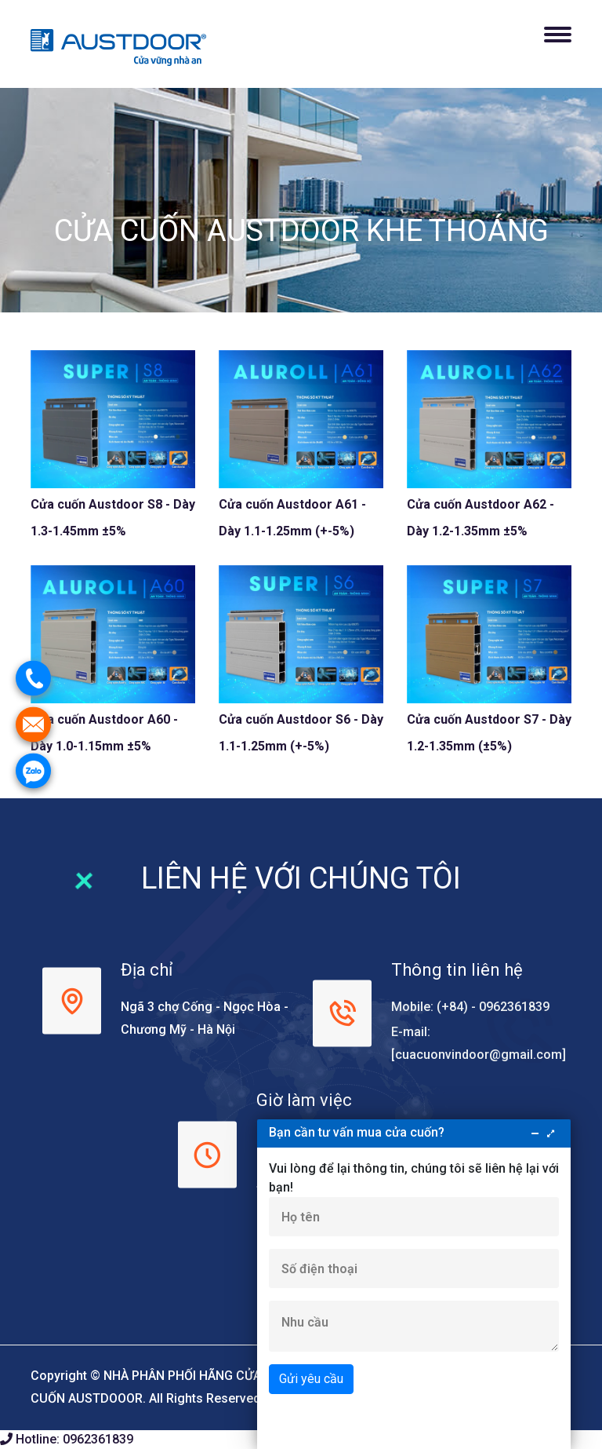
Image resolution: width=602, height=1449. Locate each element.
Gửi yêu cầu (311, 1378)
